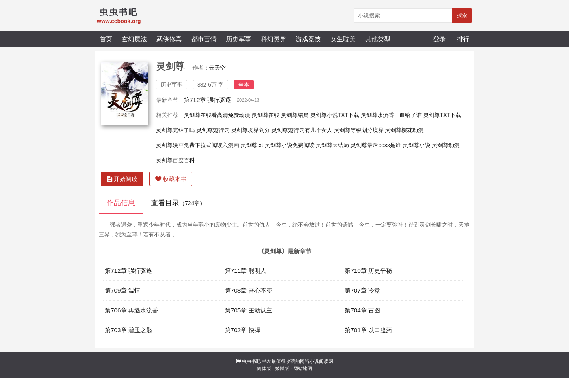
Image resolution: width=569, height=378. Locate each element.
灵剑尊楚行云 (213, 130)
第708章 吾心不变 (248, 290)
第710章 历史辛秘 (368, 270)
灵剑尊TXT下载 (442, 115)
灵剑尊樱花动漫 (404, 130)
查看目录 (178, 203)
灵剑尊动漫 (446, 145)
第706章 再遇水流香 (131, 310)
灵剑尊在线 (265, 115)
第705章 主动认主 (248, 310)
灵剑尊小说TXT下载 (334, 115)
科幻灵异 (273, 38)
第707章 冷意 (362, 290)
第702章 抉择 (242, 330)
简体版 (264, 368)
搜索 (462, 15)
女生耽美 (343, 38)
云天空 (217, 67)
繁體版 (282, 368)
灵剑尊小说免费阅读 (290, 145)
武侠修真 (169, 38)
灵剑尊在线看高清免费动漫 (217, 115)
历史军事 (238, 38)
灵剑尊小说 (416, 145)
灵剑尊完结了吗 (175, 130)
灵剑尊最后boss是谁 (375, 145)
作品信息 (121, 203)
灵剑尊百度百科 (175, 160)
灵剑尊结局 (295, 115)
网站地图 (302, 368)
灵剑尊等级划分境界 (359, 130)
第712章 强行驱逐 (207, 99)
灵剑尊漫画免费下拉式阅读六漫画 (197, 145)
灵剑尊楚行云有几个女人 (301, 130)
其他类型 (377, 38)
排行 (463, 38)
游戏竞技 (308, 38)
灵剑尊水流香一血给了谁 (391, 115)
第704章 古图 (362, 310)
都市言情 (204, 38)
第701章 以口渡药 (368, 330)
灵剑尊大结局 (332, 145)
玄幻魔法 (134, 38)
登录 (439, 38)
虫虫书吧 (251, 361)
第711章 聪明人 (245, 270)
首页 (106, 38)
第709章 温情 (122, 290)
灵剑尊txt (252, 145)
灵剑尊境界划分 (250, 130)
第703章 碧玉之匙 (128, 330)
